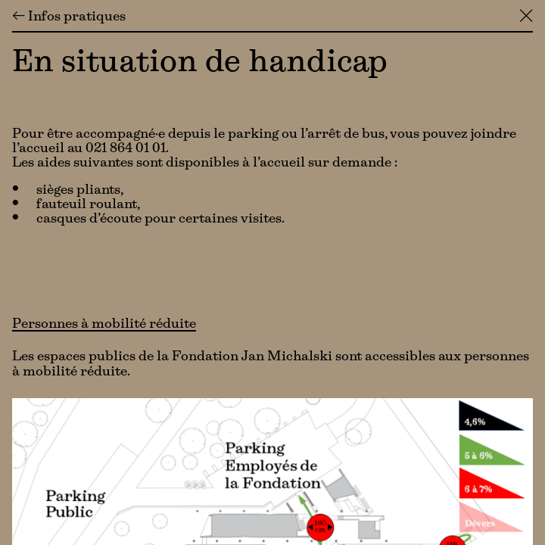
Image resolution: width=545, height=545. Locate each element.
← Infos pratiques (69, 17)
